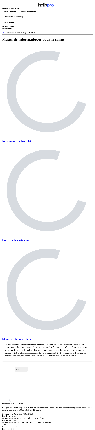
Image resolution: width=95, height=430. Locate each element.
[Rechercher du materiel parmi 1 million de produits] (28, 17)
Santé (4, 32)
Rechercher (21, 369)
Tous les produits (9, 22)
